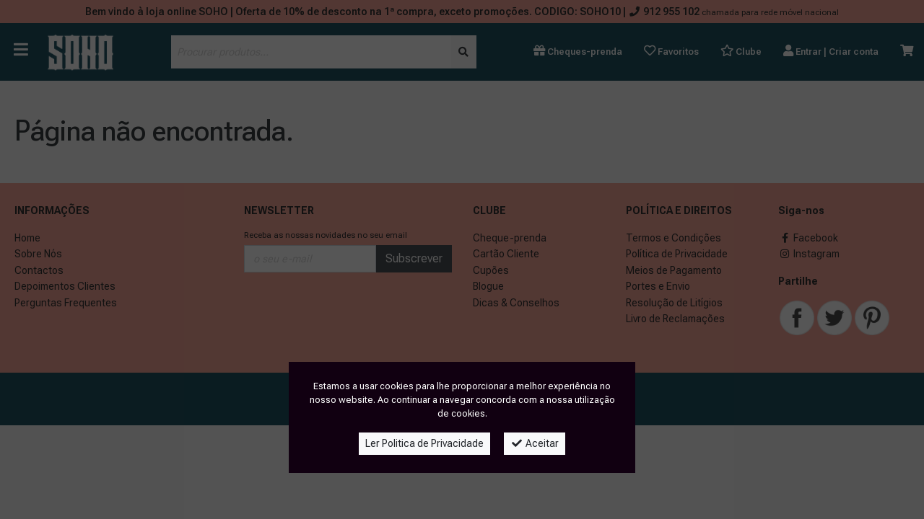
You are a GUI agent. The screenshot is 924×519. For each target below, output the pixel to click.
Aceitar (534, 443)
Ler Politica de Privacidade (424, 443)
